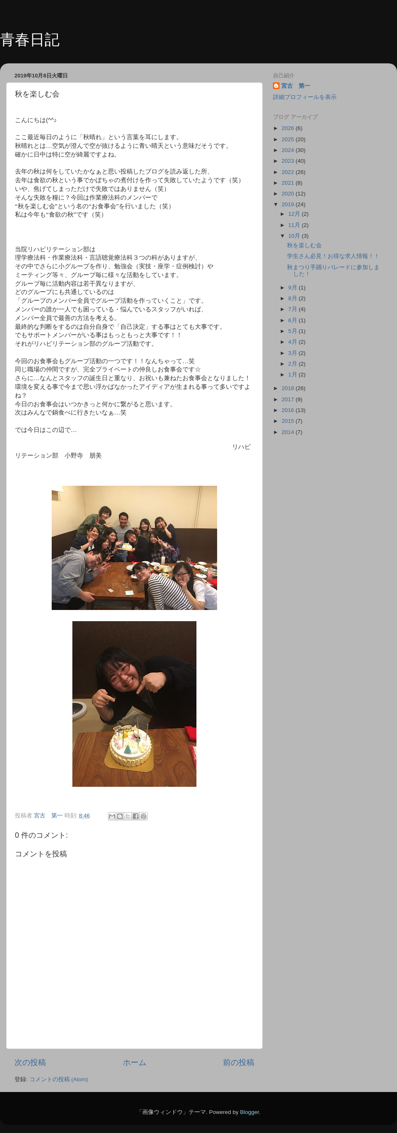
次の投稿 (30, 1062)
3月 (293, 353)
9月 (293, 287)
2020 (289, 193)
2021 (289, 183)
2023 (289, 161)
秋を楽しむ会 (304, 245)
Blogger (249, 1112)
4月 (293, 342)
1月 (293, 374)
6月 (293, 320)
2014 (289, 432)
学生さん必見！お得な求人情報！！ (333, 256)
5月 (293, 331)
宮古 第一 (295, 86)
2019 (289, 204)
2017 (289, 399)
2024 (289, 150)
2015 (289, 421)
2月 (293, 364)
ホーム (134, 1062)
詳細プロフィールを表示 (305, 97)
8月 (293, 298)
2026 (289, 128)
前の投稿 (238, 1062)
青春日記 (30, 39)
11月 (295, 225)
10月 (295, 236)
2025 (289, 139)
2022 (289, 172)
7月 (293, 309)
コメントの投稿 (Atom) (58, 1079)
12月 (295, 214)
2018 (289, 388)
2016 (289, 410)
